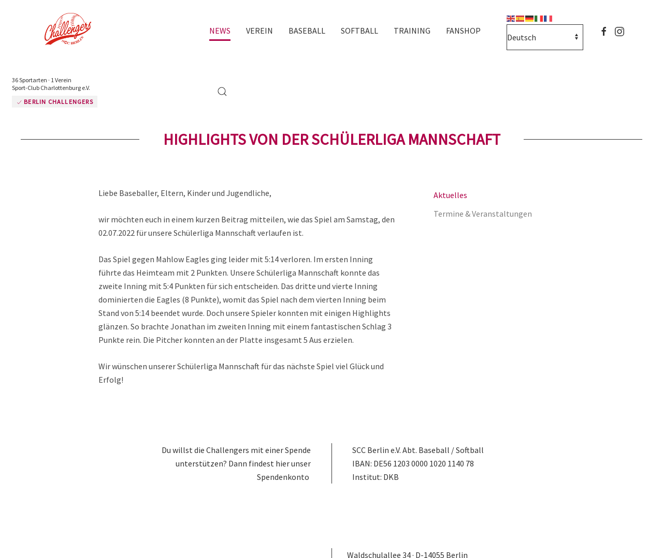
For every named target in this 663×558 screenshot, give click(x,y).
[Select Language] (545, 37)
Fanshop (463, 30)
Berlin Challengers (54, 101)
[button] (222, 91)
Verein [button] (259, 30)
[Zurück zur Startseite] (72, 29)
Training (412, 30)
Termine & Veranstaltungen (483, 213)
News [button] (219, 30)
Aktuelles (450, 195)
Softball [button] (359, 30)
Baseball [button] (307, 30)
